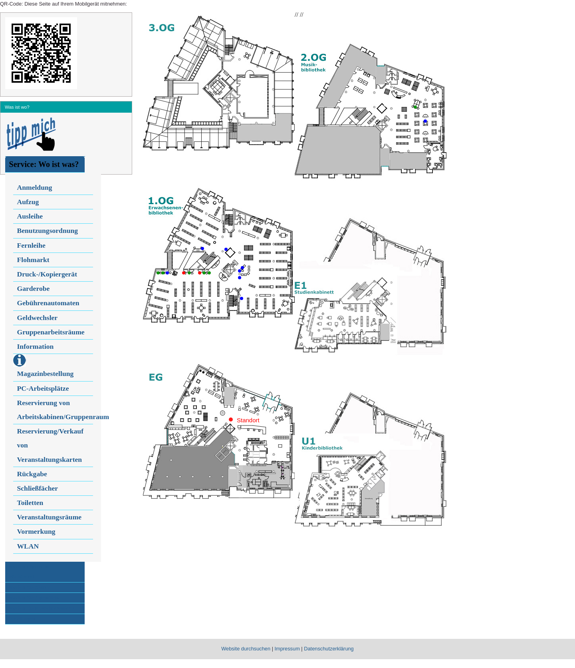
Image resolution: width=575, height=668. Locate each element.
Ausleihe (30, 216)
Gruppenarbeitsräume (51, 332)
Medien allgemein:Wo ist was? (29, 571)
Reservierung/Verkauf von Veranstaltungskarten (50, 445)
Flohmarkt (33, 260)
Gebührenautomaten (48, 303)
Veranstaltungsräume (49, 517)
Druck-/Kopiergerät (47, 274)
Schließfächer (37, 488)
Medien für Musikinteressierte (42, 608)
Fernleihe (31, 245)
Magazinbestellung (45, 374)
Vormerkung (36, 531)
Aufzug (28, 202)
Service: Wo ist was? (44, 164)
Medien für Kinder (29, 587)
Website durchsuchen (245, 649)
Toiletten (30, 503)
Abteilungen (22, 619)
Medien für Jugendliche (34, 597)
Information (35, 346)
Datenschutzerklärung (328, 649)
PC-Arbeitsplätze (43, 388)
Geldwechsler (37, 318)
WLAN (28, 546)
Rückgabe (32, 474)
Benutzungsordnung (47, 231)
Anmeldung (34, 187)
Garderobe (33, 288)
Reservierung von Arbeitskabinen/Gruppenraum (55, 410)
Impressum (287, 649)
